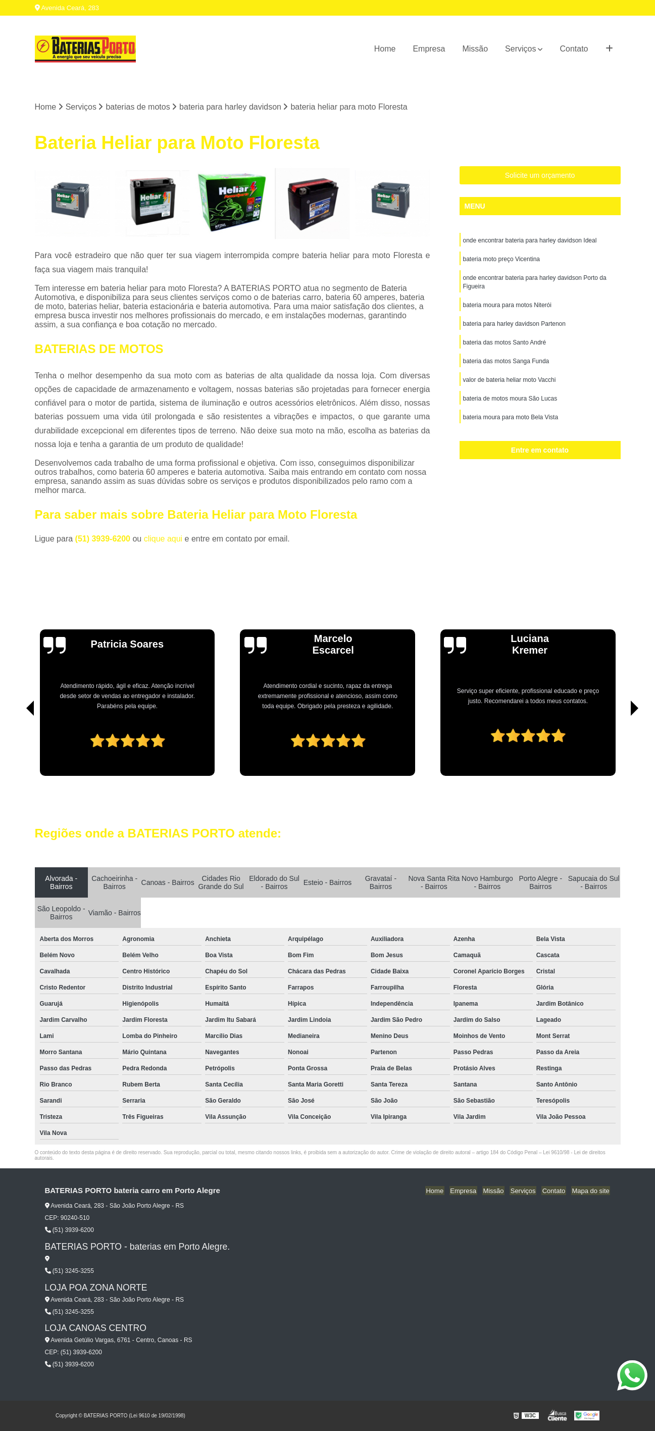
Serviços (520, 48)
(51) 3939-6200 (104, 539)
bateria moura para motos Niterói (507, 307)
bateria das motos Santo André (504, 346)
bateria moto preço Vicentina (501, 260)
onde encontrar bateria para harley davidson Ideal (530, 240)
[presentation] (16, 747)
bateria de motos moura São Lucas (510, 403)
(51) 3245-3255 (69, 1271)
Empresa (429, 48)
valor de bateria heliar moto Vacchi (509, 384)
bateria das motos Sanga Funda (506, 365)
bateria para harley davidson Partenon (514, 326)
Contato (574, 48)
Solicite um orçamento (540, 176)
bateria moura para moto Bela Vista (511, 422)
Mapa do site (591, 1191)
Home (385, 48)
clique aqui (163, 539)
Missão (475, 48)
